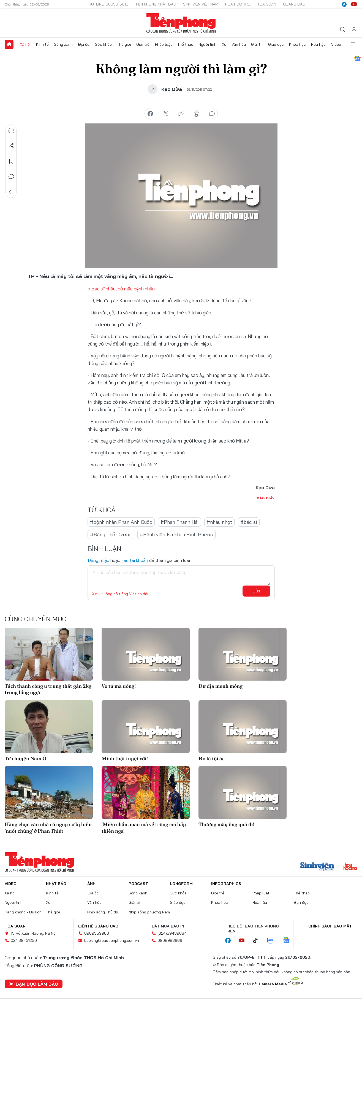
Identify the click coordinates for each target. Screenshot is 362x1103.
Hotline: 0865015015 (108, 4)
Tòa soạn (266, 4)
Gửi (256, 591)
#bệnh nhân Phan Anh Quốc (121, 522)
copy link (181, 113)
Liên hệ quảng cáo (98, 926)
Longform (181, 883)
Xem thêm (353, 44)
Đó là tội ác (211, 758)
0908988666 (169, 940)
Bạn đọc (301, 902)
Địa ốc (83, 44)
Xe (224, 44)
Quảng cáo (294, 4)
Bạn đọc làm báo (33, 984)
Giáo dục (276, 44)
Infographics (226, 883)
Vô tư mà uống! (119, 686)
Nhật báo (56, 883)
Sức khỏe (103, 44)
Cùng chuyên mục (35, 619)
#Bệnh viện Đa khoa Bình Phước (176, 534)
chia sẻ (150, 113)
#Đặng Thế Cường (111, 534)
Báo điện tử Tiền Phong (181, 23)
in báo (196, 113)
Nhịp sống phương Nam (149, 912)
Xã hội (25, 44)
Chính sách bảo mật (330, 926)
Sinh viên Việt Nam (200, 4)
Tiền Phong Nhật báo (155, 4)
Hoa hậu (318, 44)
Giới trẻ (142, 44)
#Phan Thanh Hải (179, 522)
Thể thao (185, 44)
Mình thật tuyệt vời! (125, 758)
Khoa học (297, 44)
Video (336, 44)
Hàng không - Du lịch (23, 912)
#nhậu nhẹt (219, 522)
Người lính (207, 44)
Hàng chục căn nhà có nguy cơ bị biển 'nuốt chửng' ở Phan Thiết (48, 827)
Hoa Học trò (238, 4)
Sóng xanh (63, 44)
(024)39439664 (172, 933)
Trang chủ (9, 44)
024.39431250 (24, 940)
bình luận (212, 113)
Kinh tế (42, 44)
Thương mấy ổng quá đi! (226, 824)
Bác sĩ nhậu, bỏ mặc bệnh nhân (123, 289)
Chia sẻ (11, 145)
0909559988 (96, 933)
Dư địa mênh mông (220, 686)
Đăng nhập (98, 560)
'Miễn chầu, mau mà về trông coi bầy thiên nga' (144, 827)
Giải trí (257, 44)
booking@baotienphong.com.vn (111, 940)
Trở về (11, 192)
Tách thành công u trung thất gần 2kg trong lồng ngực (48, 689)
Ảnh (91, 883)
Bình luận (11, 176)
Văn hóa (239, 44)
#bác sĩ (248, 522)
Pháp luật (163, 44)
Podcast (138, 883)
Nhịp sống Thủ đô (102, 912)
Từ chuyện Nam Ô (26, 758)
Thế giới (124, 44)
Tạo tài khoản (134, 560)
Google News (357, 58)
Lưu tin (11, 161)
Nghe (11, 130)
